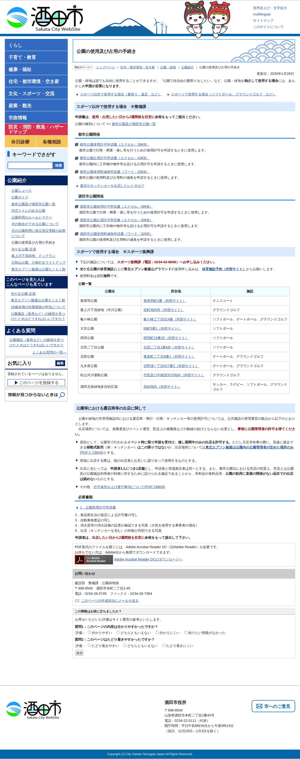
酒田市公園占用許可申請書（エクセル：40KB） (116, 220)
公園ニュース (21, 190)
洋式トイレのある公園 (28, 211)
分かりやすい (102, 633)
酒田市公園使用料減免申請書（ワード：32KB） (116, 234)
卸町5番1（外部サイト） (162, 328)
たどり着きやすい (105, 646)
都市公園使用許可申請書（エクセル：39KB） (114, 144)
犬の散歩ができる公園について (35, 224)
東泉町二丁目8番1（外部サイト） (169, 356)
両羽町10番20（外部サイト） (165, 338)
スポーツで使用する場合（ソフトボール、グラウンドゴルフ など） (223, 94)
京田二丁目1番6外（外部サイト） (169, 347)
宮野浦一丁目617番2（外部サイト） (171, 366)
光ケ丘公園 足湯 (23, 249)
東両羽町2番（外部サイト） (164, 301)
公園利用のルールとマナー (31, 217)
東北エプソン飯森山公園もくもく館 (38, 269)
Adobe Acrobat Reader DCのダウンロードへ (128, 559)
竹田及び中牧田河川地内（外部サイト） (173, 375)
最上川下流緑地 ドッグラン (33, 256)
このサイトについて (268, 27)
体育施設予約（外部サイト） (224, 269)
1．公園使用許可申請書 (98, 507)
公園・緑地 (168, 67)
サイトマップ (263, 20)
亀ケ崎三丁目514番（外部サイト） (170, 319)
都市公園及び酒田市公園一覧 (134, 124)
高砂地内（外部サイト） (162, 387)
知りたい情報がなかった (206, 633)
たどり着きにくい (179, 646)
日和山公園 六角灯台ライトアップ (38, 262)
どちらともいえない (135, 633)
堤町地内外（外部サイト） (163, 310)
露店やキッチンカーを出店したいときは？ (112, 186)
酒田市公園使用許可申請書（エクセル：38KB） (116, 206)
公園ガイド (19, 197)
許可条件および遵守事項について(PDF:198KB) (129, 487)
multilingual (261, 14)
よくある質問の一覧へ (49, 352)
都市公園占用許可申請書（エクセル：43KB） (114, 158)
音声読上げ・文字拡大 (270, 8)
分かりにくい (169, 633)
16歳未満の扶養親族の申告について (38, 307)
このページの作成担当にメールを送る (110, 601)
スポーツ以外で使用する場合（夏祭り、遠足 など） (120, 94)
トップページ (105, 67)
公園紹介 (187, 67)
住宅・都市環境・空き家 (137, 67)
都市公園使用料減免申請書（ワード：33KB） (114, 172)
